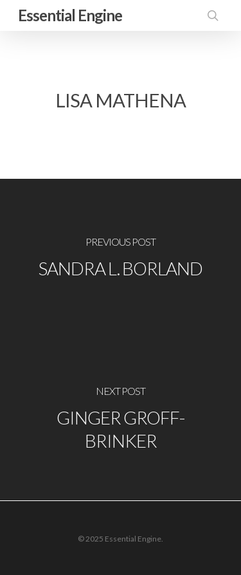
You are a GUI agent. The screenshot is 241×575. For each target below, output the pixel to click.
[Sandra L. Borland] (120, 259)
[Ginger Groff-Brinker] (120, 420)
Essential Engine (70, 15)
